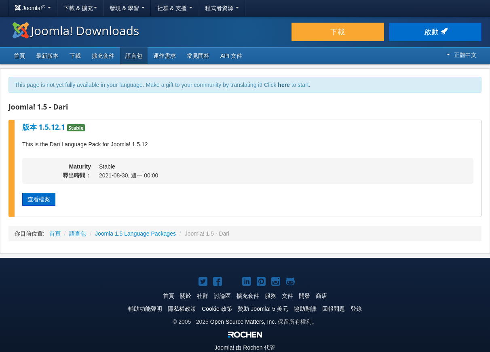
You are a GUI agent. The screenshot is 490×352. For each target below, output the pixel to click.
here (284, 85)
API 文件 (231, 56)
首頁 (19, 56)
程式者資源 (222, 8)
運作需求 (164, 56)
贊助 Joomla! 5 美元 (263, 309)
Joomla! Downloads (76, 30)
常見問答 (198, 56)
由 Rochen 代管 (245, 347)
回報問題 (333, 309)
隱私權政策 (182, 309)
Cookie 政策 (217, 309)
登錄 (356, 309)
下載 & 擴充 (80, 8)
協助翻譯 (305, 309)
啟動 (435, 32)
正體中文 (462, 55)
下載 (337, 32)
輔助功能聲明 (145, 309)
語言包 (133, 56)
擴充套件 (103, 56)
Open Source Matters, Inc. (243, 321)
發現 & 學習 (127, 8)
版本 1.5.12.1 (44, 127)
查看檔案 (38, 199)
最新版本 (47, 56)
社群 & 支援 (174, 8)
